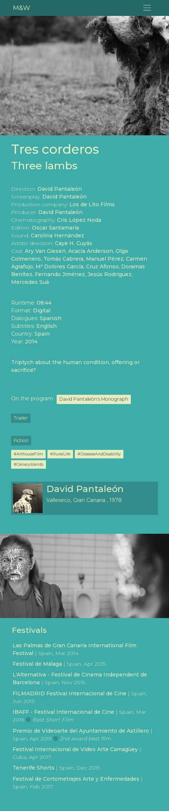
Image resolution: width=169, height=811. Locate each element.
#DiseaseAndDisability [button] (99, 454)
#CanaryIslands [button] (28, 464)
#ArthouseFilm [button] (28, 454)
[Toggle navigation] (147, 8)
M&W (21, 7)
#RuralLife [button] (60, 454)
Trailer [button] (21, 418)
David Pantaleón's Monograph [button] (93, 399)
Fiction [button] (21, 440)
